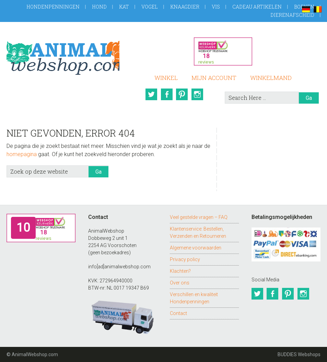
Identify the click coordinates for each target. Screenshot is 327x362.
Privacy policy (185, 259)
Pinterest (182, 94)
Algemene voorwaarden (195, 247)
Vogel (149, 6)
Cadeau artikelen (257, 6)
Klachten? (180, 271)
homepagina (22, 154)
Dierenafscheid (292, 15)
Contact (178, 313)
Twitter (151, 94)
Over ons (179, 282)
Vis (216, 6)
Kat (124, 6)
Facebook (167, 94)
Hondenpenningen (53, 6)
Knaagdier (184, 6)
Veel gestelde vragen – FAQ (198, 217)
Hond (99, 6)
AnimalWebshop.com (63, 55)
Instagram (198, 94)
